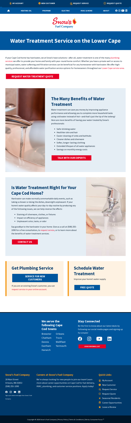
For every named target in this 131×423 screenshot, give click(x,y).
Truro (59, 337)
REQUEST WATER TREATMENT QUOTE (32, 76)
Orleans (60, 333)
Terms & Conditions (76, 419)
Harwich (46, 349)
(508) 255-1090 (12, 386)
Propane (46, 10)
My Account (16, 3)
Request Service (79, 4)
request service (47, 230)
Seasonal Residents (109, 398)
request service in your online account (29, 289)
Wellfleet (61, 341)
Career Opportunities (110, 402)
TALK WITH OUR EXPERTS (71, 157)
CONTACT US (25, 241)
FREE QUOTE (87, 287)
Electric (66, 10)
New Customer (46, 3)
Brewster (46, 333)
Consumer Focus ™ (97, 419)
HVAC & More (86, 10)
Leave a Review (107, 407)
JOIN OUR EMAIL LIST (92, 346)
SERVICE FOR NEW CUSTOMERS (35, 278)
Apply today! (88, 386)
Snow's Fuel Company (48, 419)
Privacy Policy (63, 419)
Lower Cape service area (113, 68)
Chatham (46, 337)
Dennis (45, 341)
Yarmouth (61, 345)
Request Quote (113, 3)
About (106, 10)
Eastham (46, 345)
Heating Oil (26, 10)
